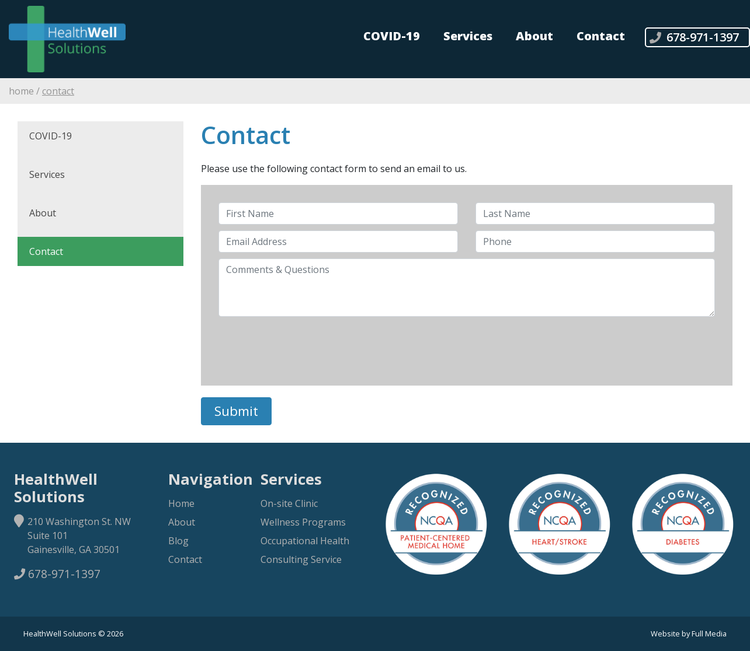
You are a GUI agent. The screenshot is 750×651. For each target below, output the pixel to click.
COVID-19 (391, 36)
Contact (601, 36)
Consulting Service (301, 559)
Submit (236, 411)
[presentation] (307, 345)
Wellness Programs (303, 522)
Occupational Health (305, 540)
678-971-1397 (57, 574)
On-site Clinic (289, 503)
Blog (178, 540)
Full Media (709, 633)
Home (21, 91)
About (534, 36)
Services (467, 36)
